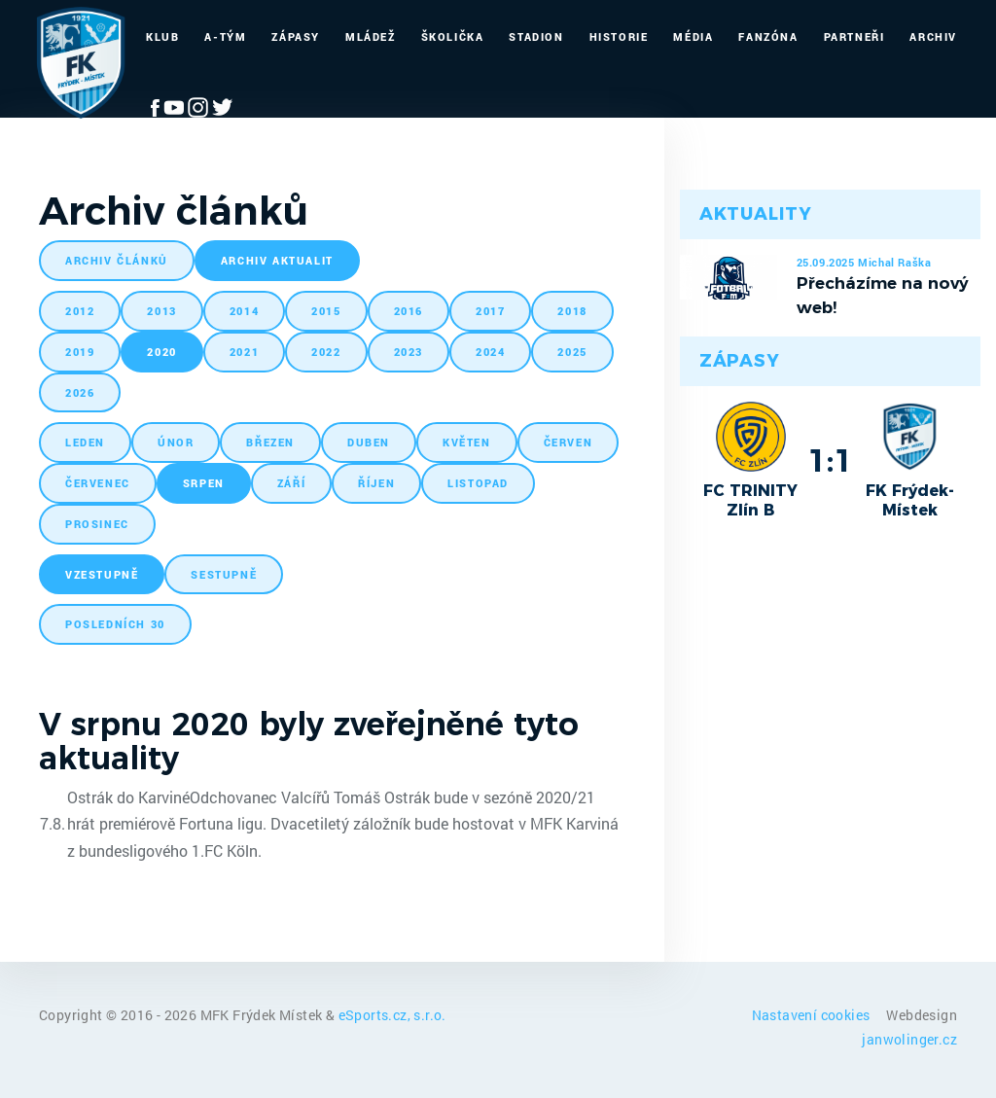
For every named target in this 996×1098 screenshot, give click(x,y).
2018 (572, 310)
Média (693, 36)
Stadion (536, 36)
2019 (79, 351)
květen (467, 442)
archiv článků (116, 260)
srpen (204, 483)
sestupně (224, 574)
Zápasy (295, 36)
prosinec (97, 523)
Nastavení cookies (812, 1015)
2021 (244, 351)
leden (85, 442)
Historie (619, 36)
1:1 (830, 460)
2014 (244, 310)
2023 (408, 351)
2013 (161, 310)
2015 (325, 310)
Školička (452, 36)
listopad (478, 483)
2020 (161, 351)
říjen (376, 483)
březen (270, 442)
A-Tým (225, 36)
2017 (490, 310)
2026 (79, 392)
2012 (79, 310)
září (291, 483)
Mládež (370, 36)
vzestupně (101, 574)
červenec (97, 483)
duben (368, 442)
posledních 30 (115, 624)
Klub (162, 36)
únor (176, 442)
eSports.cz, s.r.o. (392, 1015)
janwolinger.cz (909, 1039)
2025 (572, 351)
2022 (325, 351)
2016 (408, 310)
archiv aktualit (277, 260)
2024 (490, 351)
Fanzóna (768, 36)
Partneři (854, 36)
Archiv (933, 36)
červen (568, 442)
